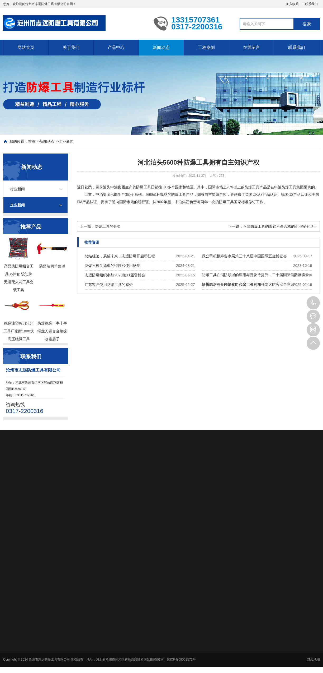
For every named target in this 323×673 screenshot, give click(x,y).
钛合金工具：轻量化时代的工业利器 (231, 284)
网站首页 (25, 47)
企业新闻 (66, 141)
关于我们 (71, 47)
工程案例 (206, 47)
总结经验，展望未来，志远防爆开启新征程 (120, 256)
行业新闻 (17, 189)
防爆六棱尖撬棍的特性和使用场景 (112, 265)
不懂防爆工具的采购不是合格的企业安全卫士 (280, 226)
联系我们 (311, 4)
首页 (31, 141)
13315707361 (313, 302)
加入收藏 (292, 4)
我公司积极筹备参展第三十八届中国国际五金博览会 (244, 256)
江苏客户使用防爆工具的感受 (109, 284)
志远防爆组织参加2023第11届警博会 (115, 275)
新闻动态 (161, 47)
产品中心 (116, 47)
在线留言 (251, 47)
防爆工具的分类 (108, 226)
